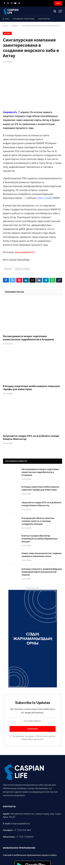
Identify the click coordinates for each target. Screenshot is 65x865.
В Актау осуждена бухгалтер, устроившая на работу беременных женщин (40, 539)
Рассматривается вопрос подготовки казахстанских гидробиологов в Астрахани (40, 472)
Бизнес (7, 33)
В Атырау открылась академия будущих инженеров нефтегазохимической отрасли (42, 572)
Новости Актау (22, 269)
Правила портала (24, 19)
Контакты (44, 19)
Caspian (8, 269)
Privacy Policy (27, 739)
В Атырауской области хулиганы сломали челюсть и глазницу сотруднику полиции (38, 521)
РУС (58, 3)
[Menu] (60, 11)
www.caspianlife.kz (25, 252)
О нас (6, 19)
